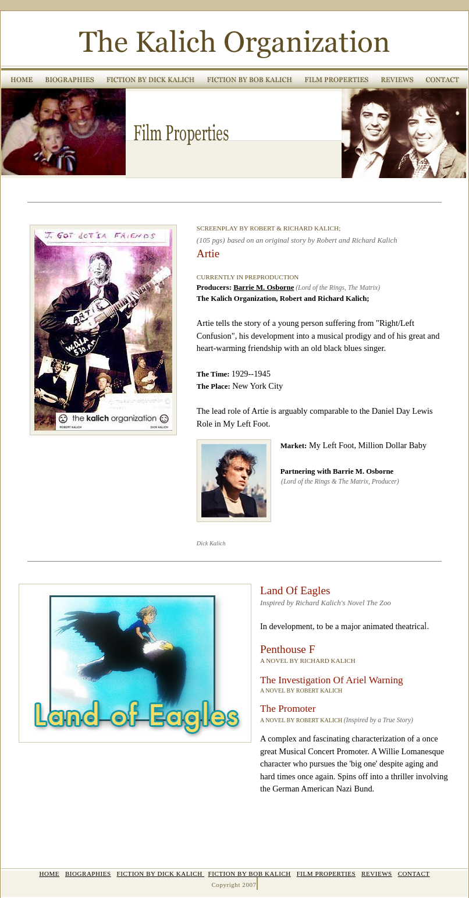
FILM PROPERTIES (326, 873)
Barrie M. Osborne (263, 287)
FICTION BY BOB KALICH (249, 873)
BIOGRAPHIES (88, 873)
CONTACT (414, 873)
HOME (49, 873)
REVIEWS (376, 873)
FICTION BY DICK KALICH (160, 873)
